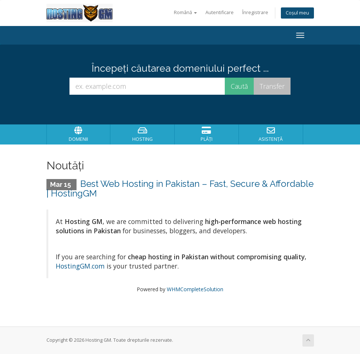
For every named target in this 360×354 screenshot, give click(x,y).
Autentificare (219, 12)
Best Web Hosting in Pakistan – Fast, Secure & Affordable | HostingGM (180, 188)
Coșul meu (297, 13)
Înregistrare (255, 12)
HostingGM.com (80, 266)
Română (185, 12)
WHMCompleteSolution (195, 289)
